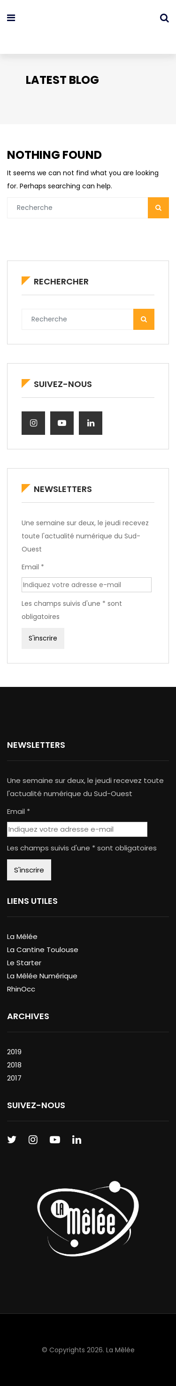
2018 (14, 1065)
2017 (14, 1078)
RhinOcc (21, 989)
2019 (14, 1052)
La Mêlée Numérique (42, 976)
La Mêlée (22, 936)
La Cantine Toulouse (42, 949)
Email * (33, 567)
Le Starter (24, 963)
